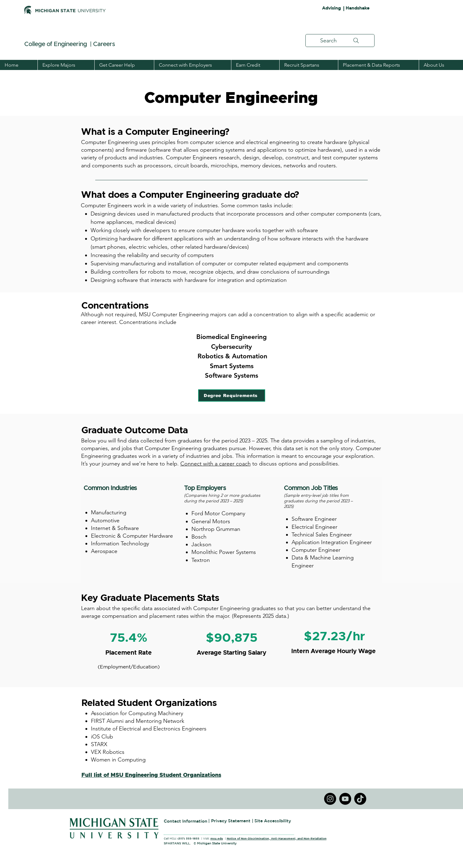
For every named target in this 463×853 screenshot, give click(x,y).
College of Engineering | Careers (70, 44)
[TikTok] (360, 799)
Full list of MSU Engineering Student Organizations (151, 775)
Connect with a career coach (215, 463)
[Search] (340, 40)
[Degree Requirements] (231, 395)
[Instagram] (330, 799)
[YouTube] (345, 799)
